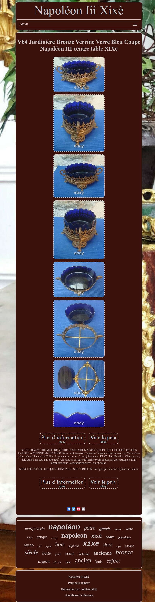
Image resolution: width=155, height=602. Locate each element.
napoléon (64, 527)
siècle (31, 552)
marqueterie (35, 528)
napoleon (74, 535)
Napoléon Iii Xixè (78, 576)
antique (42, 537)
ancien (83, 560)
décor (57, 562)
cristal (69, 554)
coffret (113, 561)
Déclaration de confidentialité (79, 589)
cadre (110, 537)
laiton (29, 545)
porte (29, 537)
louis (98, 562)
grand (58, 554)
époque (129, 545)
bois (60, 544)
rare (40, 546)
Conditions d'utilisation (79, 595)
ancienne (102, 553)
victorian (84, 554)
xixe (91, 544)
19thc (68, 562)
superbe (74, 545)
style (119, 546)
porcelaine (124, 537)
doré (108, 544)
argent (44, 561)
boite (46, 553)
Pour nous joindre (79, 582)
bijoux (48, 546)
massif (54, 538)
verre (129, 529)
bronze (124, 552)
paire (89, 528)
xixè (96, 535)
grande (104, 528)
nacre (117, 529)
